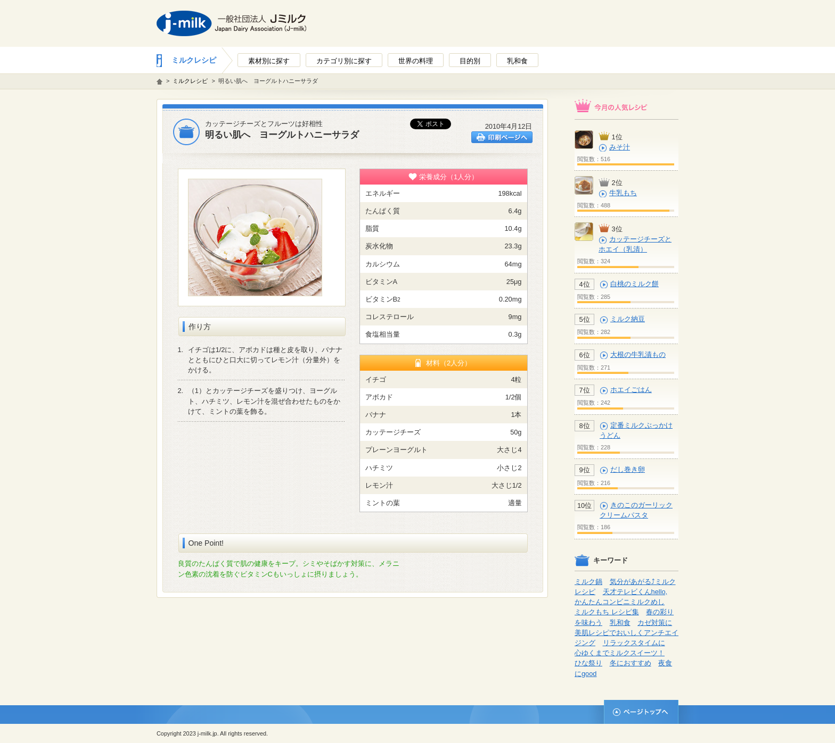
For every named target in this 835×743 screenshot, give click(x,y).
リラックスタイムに (634, 643)
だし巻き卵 (627, 469)
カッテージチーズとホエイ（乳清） (635, 244)
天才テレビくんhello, (635, 592)
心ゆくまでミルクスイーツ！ (620, 653)
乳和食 (620, 623)
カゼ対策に (654, 623)
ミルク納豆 (627, 319)
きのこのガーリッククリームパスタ (636, 510)
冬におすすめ (630, 663)
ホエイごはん (631, 390)
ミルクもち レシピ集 (607, 612)
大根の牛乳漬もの (638, 354)
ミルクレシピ (193, 60)
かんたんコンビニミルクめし (620, 602)
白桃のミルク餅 (634, 284)
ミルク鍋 (588, 582)
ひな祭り (588, 663)
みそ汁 (619, 147)
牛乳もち (623, 193)
